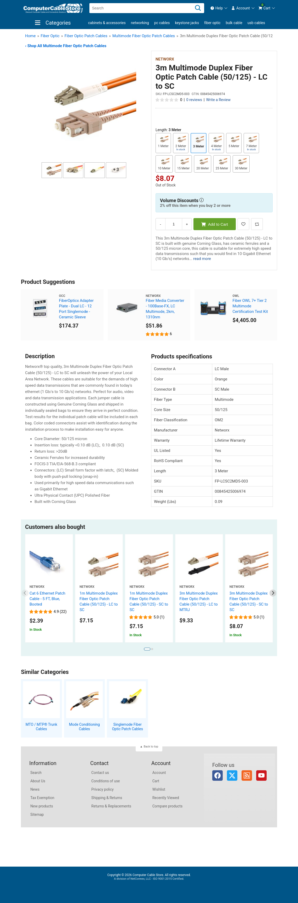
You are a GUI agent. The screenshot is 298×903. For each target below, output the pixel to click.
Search (36, 773)
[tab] (147, 649)
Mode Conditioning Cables (84, 726)
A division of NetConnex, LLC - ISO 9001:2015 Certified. (149, 878)
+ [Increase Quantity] (187, 224)
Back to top (151, 746)
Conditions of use (105, 781)
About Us (37, 781)
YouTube (261, 775)
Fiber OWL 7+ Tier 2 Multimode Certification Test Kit (250, 306)
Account (159, 773)
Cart (155, 781)
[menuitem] (219, 8)
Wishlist (158, 789)
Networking (140, 23)
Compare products (167, 806)
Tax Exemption (42, 798)
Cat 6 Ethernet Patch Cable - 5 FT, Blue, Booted (47, 599)
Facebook (217, 775)
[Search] (198, 8)
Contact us (100, 773)
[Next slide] (273, 593)
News (34, 789)
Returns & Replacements (111, 806)
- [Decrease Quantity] (160, 224)
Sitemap (37, 814)
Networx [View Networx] (165, 59)
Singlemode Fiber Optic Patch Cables (127, 726)
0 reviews (194, 100)
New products (41, 806)
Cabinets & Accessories (107, 23)
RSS (247, 775)
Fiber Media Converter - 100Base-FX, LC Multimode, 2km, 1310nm (165, 308)
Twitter (232, 775)
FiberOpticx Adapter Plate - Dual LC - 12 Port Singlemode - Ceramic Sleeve (76, 308)
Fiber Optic (212, 23)
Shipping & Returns (106, 798)
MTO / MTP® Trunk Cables (41, 726)
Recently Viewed (165, 798)
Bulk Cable (234, 23)
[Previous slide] (25, 593)
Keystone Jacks (187, 23)
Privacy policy (102, 789)
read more (202, 258)
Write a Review (218, 100)
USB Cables (256, 23)
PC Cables (162, 23)
